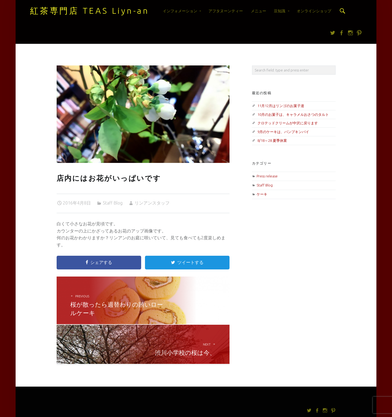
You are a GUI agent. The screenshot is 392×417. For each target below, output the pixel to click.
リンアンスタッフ (152, 202)
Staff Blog (113, 202)
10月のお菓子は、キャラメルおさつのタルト (293, 114)
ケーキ (262, 194)
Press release (267, 176)
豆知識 (279, 11)
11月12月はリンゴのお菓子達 (280, 106)
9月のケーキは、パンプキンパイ (283, 132)
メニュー (258, 11)
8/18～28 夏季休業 (272, 140)
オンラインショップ (314, 11)
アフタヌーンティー (225, 11)
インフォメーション (180, 11)
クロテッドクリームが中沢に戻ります (287, 123)
